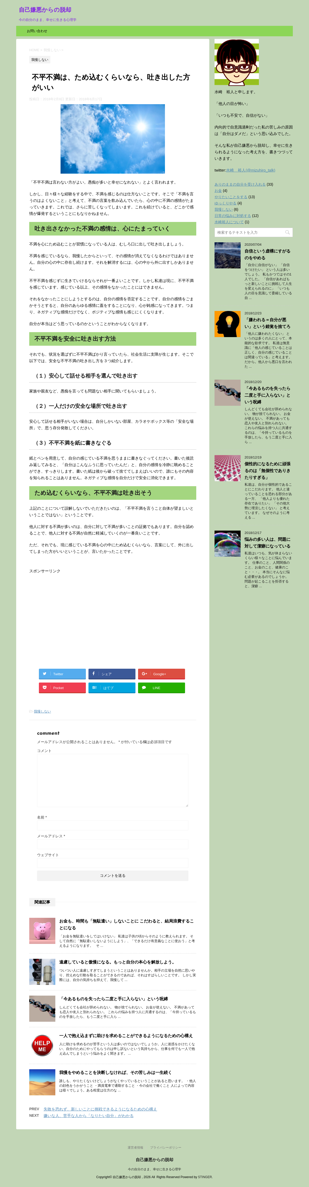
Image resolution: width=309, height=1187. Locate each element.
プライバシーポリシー (165, 1147)
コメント (44, 751)
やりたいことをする (231, 197)
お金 (218, 191)
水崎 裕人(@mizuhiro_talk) (250, 170)
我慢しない (42, 711)
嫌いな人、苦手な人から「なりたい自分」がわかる (89, 1115)
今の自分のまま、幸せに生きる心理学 (154, 1169)
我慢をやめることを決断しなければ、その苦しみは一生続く (115, 1072)
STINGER (205, 1177)
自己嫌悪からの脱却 (45, 10)
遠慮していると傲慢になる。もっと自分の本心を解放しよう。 (117, 962)
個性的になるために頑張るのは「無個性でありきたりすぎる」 (267, 471)
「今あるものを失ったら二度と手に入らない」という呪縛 (113, 999)
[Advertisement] (73, 610)
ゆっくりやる (225, 203)
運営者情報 (135, 1147)
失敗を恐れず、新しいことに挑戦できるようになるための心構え (100, 1109)
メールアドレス (51, 836)
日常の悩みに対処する (233, 216)
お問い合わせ (37, 31)
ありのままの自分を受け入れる (240, 184)
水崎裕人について (229, 222)
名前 (42, 817)
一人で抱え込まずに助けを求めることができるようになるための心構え (126, 1035)
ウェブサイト (48, 855)
